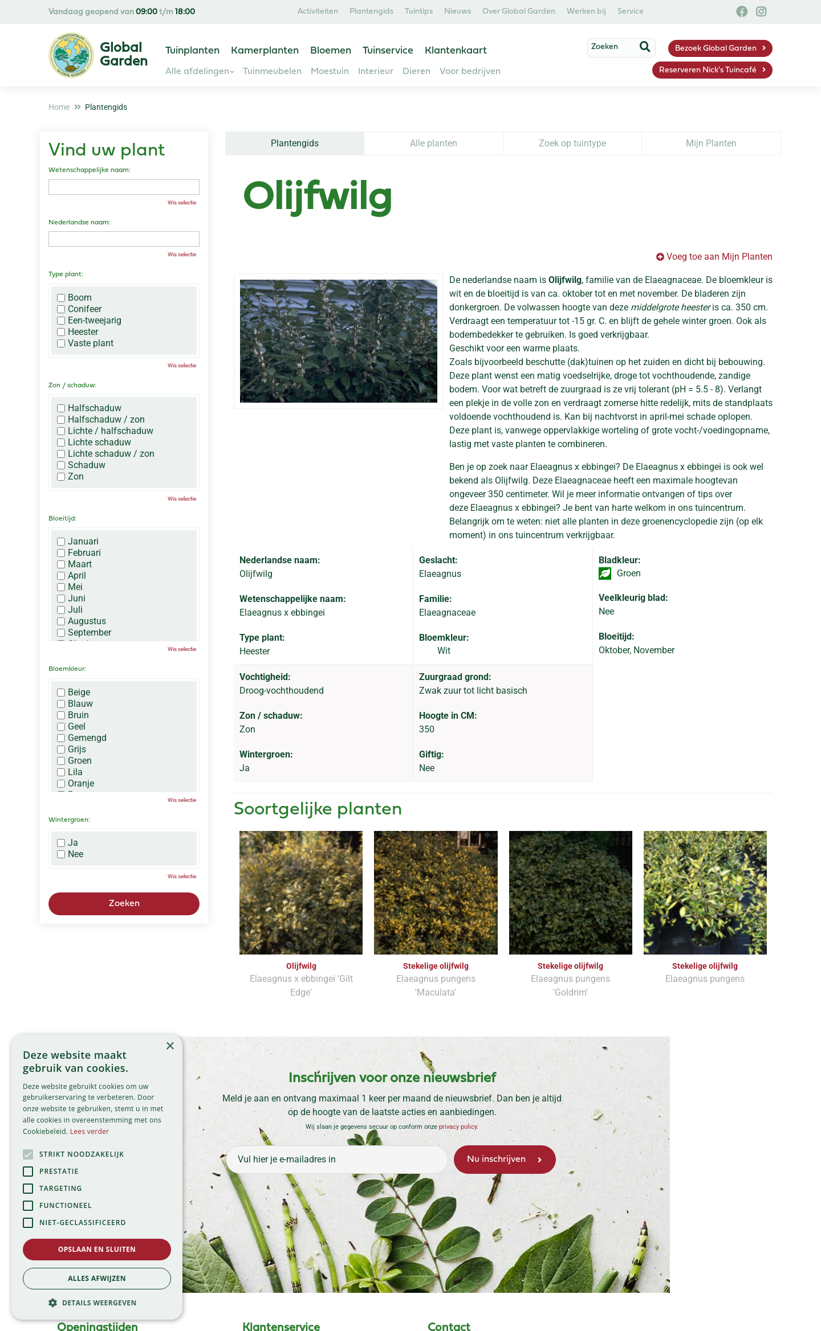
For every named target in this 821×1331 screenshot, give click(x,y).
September (84, 633)
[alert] (96, 1177)
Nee (70, 854)
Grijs (71, 749)
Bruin (73, 715)
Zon (70, 477)
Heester (77, 332)
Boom (74, 298)
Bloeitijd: (62, 519)
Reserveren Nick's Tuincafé (708, 70)
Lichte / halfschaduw (105, 431)
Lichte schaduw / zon (106, 454)
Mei (70, 587)
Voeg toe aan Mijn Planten (719, 256)
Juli (70, 610)
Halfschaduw (89, 408)
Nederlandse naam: (79, 223)
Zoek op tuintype (572, 143)
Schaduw (81, 465)
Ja (67, 843)
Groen (74, 761)
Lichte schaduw (94, 443)
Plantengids (295, 143)
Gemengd (82, 738)
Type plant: (65, 274)
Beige (73, 693)
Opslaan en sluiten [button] (97, 1249)
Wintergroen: (69, 820)
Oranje (75, 784)
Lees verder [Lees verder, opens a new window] (89, 1131)
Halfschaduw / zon (101, 420)
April (71, 576)
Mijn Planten (711, 143)
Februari (79, 553)
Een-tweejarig (89, 321)
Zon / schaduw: (72, 385)
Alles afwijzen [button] (97, 1278)
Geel (71, 727)
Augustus (81, 621)
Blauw (75, 704)
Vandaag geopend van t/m (121, 12)
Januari (78, 542)
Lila (70, 772)
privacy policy (458, 1126)
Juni (71, 599)
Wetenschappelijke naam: (89, 170)
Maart (74, 564)
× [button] (169, 1046)
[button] (97, 1302)
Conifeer (79, 309)
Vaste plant (85, 343)
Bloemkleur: (67, 669)
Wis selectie (182, 202)
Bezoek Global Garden (716, 48)
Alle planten (433, 143)
